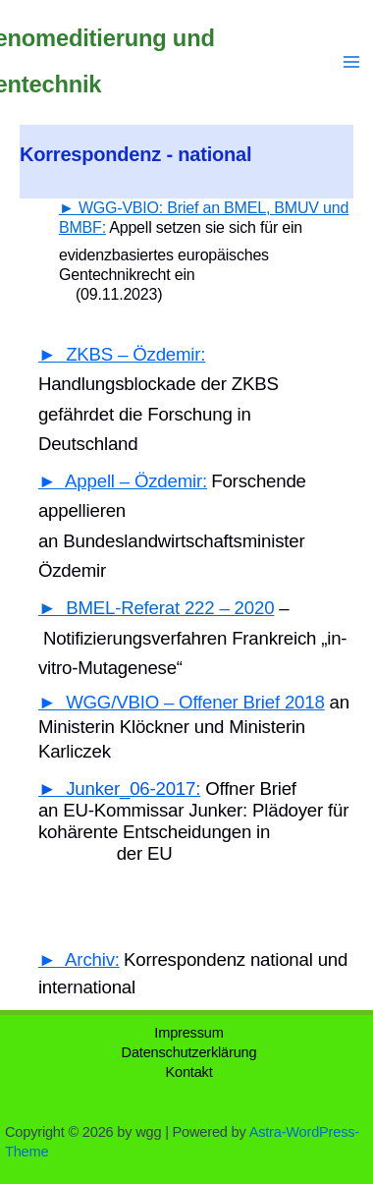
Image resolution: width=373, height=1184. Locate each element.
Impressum (188, 1033)
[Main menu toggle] (351, 62)
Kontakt (188, 1072)
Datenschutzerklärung (189, 1052)
